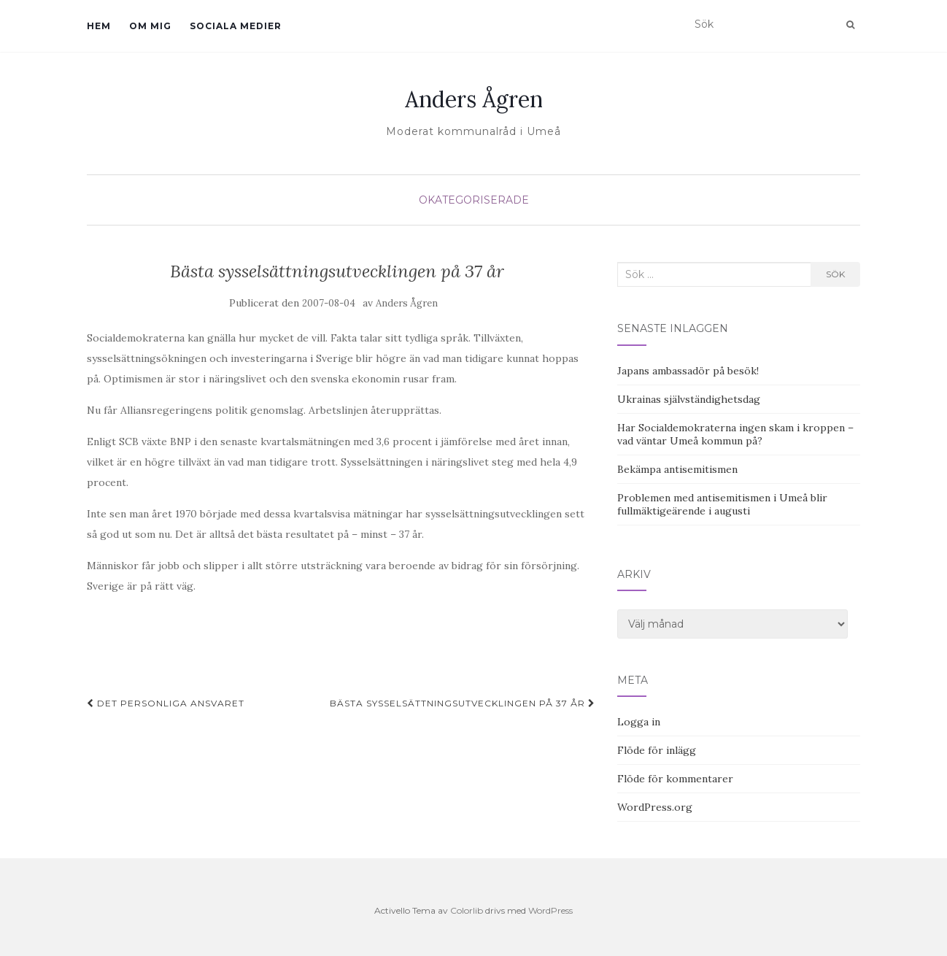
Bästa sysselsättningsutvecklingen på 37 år (462, 703)
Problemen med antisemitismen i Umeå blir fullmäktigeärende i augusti (722, 504)
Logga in (638, 721)
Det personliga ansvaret (165, 703)
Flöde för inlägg (656, 750)
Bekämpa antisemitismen (677, 469)
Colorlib (466, 910)
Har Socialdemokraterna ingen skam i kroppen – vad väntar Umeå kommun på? (735, 434)
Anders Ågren (474, 99)
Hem (99, 25)
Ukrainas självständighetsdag (688, 399)
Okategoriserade (474, 200)
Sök (835, 274)
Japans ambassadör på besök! (688, 370)
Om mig (150, 25)
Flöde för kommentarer (675, 778)
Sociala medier (236, 25)
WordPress (550, 910)
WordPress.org (654, 807)
